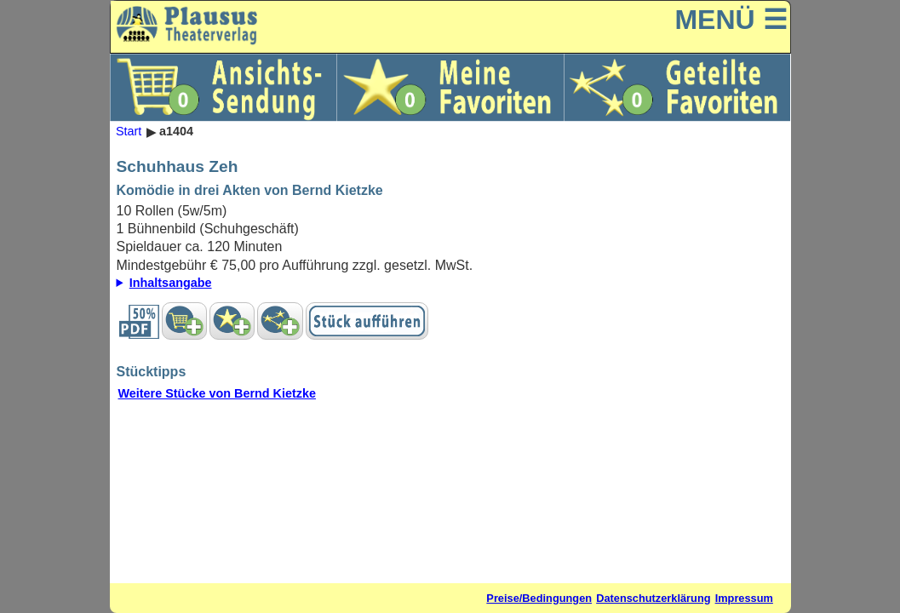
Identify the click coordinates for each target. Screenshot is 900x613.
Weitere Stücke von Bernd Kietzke (217, 393)
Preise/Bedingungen (539, 598)
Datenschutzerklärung (653, 598)
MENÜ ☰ (730, 19)
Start (128, 132)
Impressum (744, 598)
